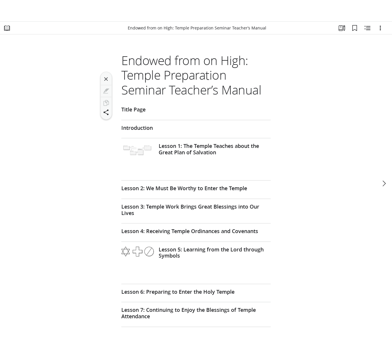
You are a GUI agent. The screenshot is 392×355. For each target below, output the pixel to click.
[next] (384, 183)
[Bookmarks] (354, 28)
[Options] (380, 28)
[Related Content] (367, 28)
